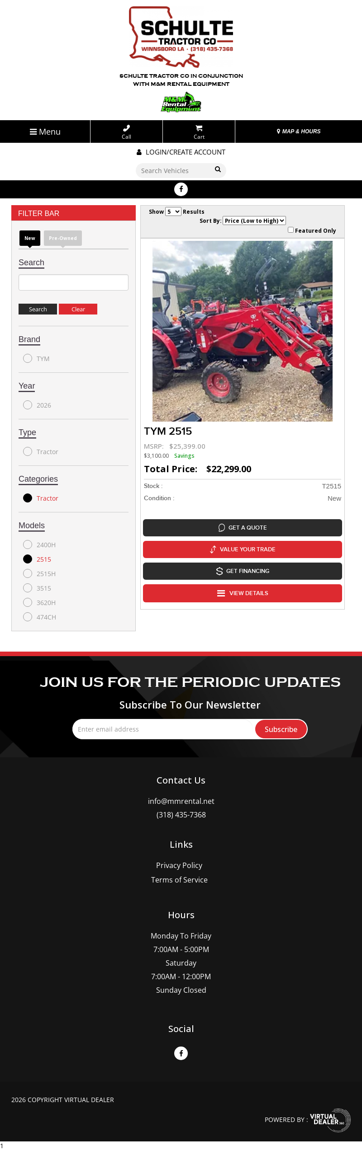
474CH (39, 616)
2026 (37, 404)
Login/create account (181, 151)
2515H (39, 573)
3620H (39, 602)
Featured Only (312, 230)
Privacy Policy (179, 865)
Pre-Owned (63, 238)
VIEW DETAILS (242, 593)
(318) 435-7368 (181, 815)
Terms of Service (179, 880)
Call (126, 132)
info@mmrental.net (181, 801)
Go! (217, 170)
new (29, 238)
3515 (37, 587)
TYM (36, 358)
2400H (39, 544)
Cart (199, 132)
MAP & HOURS (298, 131)
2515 (37, 558)
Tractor (40, 451)
